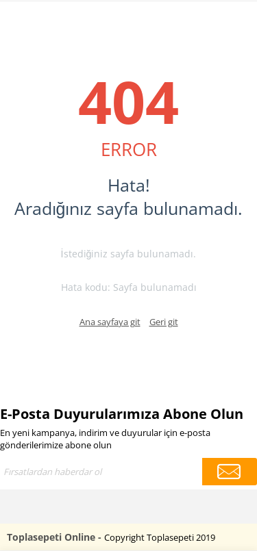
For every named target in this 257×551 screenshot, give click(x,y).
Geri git (163, 322)
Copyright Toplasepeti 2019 (159, 537)
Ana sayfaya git (109, 322)
